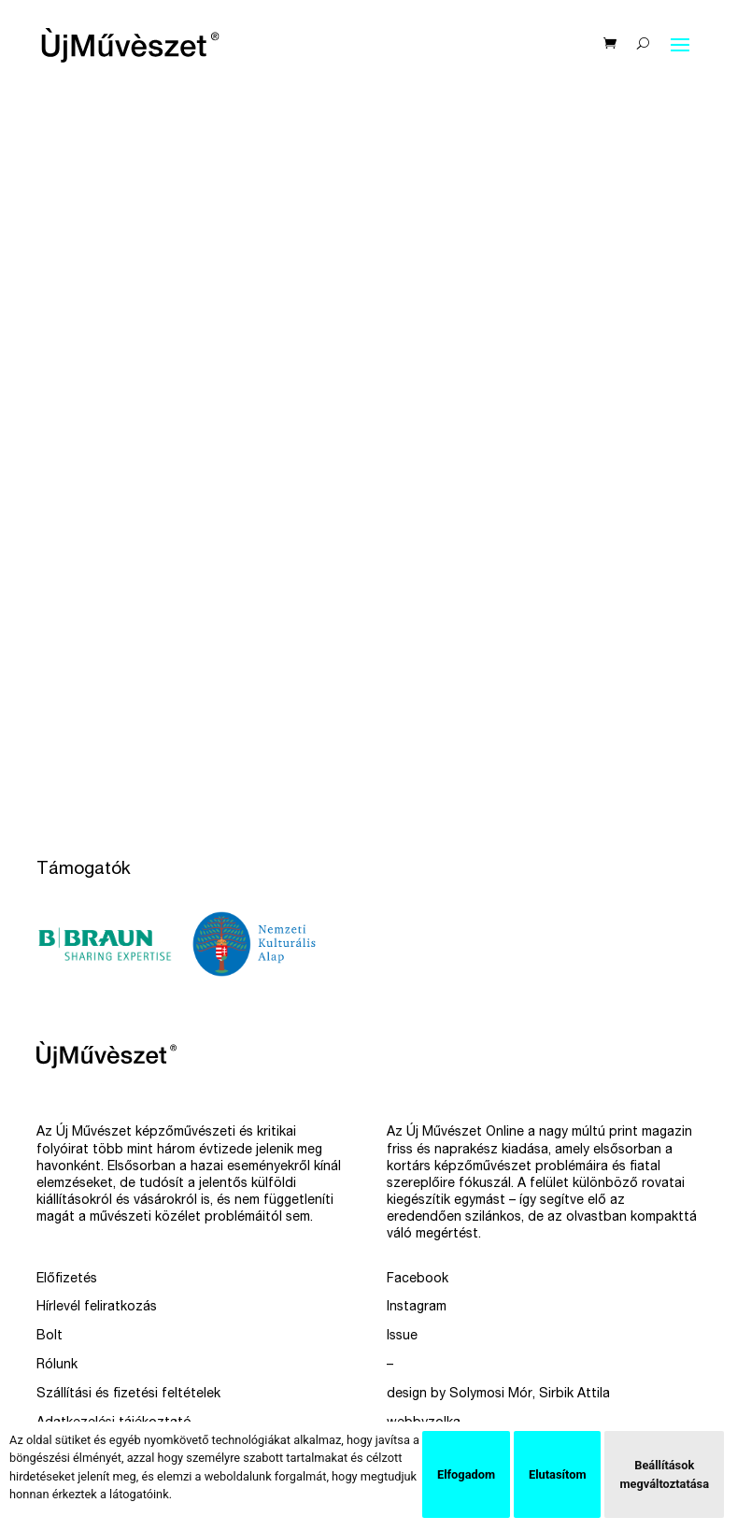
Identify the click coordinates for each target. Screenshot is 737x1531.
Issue (402, 1336)
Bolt (49, 1336)
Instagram (416, 1307)
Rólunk (57, 1365)
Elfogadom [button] (466, 1474)
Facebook (417, 1279)
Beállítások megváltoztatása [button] (664, 1474)
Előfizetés (66, 1279)
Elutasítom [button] (557, 1474)
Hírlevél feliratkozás (96, 1307)
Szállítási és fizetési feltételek (128, 1394)
